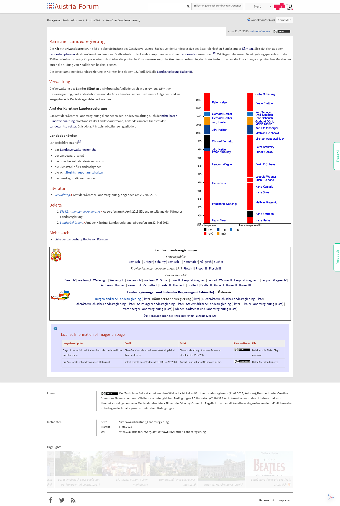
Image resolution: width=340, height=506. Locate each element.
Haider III (179, 285)
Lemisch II (174, 262)
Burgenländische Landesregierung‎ (118, 299)
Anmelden (284, 20)
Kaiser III (245, 285)
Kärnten (247, 48)
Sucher (218, 262)
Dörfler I (193, 285)
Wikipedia (174, 393)
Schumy (160, 262)
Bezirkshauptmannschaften (84, 172)
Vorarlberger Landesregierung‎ (143, 309)
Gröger (148, 262)
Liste (146, 299)
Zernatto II (150, 285)
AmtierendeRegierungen (181, 315)
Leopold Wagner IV (274, 280)
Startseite (51, 6)
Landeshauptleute (206, 315)
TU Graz (283, 6)
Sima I (164, 280)
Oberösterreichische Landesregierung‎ (101, 304)
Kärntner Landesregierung (171, 299)
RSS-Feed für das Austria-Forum (73, 500)
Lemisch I (135, 262)
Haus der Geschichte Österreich (223, 484)
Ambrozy (107, 285)
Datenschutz (267, 500)
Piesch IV (70, 280)
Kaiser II (231, 285)
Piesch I (188, 268)
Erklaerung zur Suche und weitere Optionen (218, 5)
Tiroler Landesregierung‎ (258, 304)
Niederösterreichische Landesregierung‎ (228, 299)
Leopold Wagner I (194, 280)
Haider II (165, 285)
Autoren (249, 393)
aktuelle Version (260, 31)
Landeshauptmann (62, 54)
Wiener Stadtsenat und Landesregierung (201, 309)
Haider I (120, 285)
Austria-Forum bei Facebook (50, 500)
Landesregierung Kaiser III (174, 71)
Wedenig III (117, 280)
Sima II (175, 280)
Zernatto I (134, 285)
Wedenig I (84, 280)
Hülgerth (206, 262)
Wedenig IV (134, 280)
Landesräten (188, 54)
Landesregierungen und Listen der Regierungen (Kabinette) (170, 292)
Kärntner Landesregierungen (176, 250)
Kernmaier (190, 262)
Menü (257, 6)
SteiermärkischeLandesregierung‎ (208, 304)
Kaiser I (219, 285)
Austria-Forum (77, 6)
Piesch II (201, 268)
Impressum (285, 500)
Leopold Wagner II (220, 280)
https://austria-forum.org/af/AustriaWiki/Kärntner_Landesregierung (162, 432)
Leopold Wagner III (246, 280)
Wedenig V (151, 280)
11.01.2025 (236, 393)
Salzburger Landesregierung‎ (156, 304)
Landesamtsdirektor (62, 126)
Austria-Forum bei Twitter (61, 500)
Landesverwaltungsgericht (78, 149)
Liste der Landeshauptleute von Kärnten (81, 239)
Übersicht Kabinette (155, 315)
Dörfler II (206, 285)
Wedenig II (100, 280)
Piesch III (215, 268)
